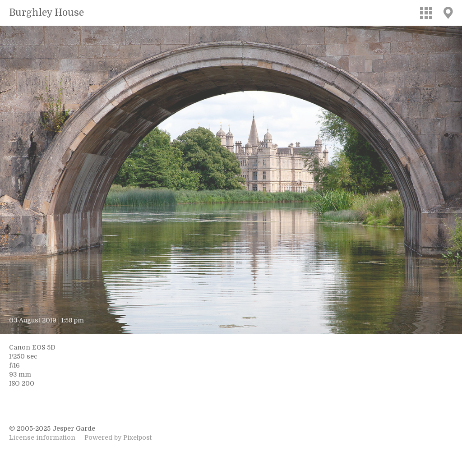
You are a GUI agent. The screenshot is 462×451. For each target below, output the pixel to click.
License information (42, 437)
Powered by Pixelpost (118, 437)
